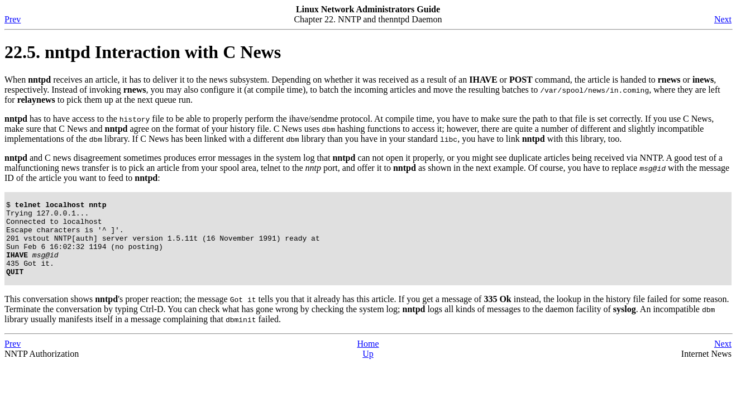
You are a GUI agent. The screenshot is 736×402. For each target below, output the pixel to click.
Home (368, 358)
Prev (12, 19)
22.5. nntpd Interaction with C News (142, 52)
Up (368, 369)
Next (723, 19)
